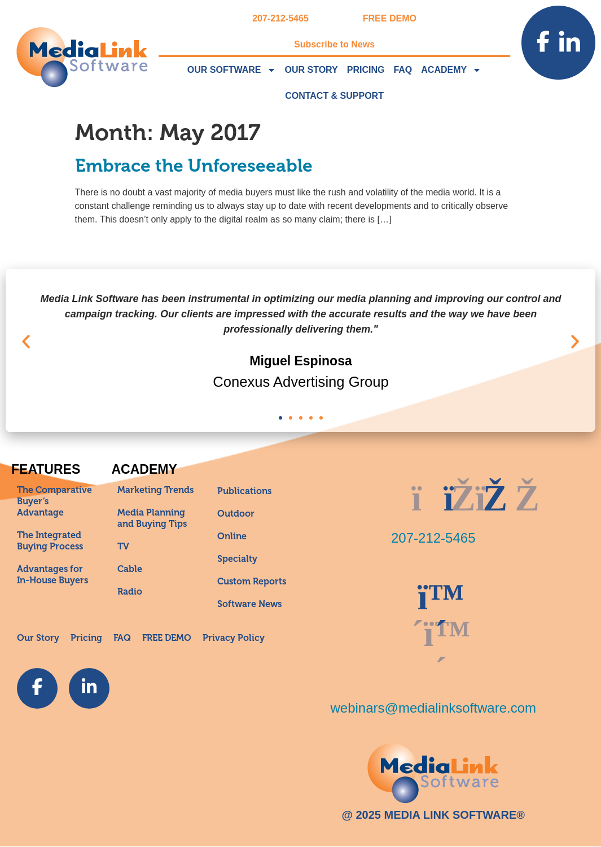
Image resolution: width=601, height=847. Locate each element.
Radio (129, 592)
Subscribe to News (334, 44)
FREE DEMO (389, 18)
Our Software (231, 70)
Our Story (311, 70)
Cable (129, 569)
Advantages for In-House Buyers (52, 575)
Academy (451, 70)
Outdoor (236, 514)
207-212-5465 (280, 18)
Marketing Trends (155, 490)
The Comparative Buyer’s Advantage (54, 501)
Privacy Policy (234, 638)
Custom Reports (251, 582)
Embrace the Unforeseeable (194, 165)
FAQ (402, 70)
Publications (244, 491)
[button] (26, 342)
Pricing (366, 70)
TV (123, 547)
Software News (249, 604)
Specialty (237, 559)
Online (232, 536)
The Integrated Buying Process (50, 541)
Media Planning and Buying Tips (152, 518)
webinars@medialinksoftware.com (434, 707)
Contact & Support (334, 96)
